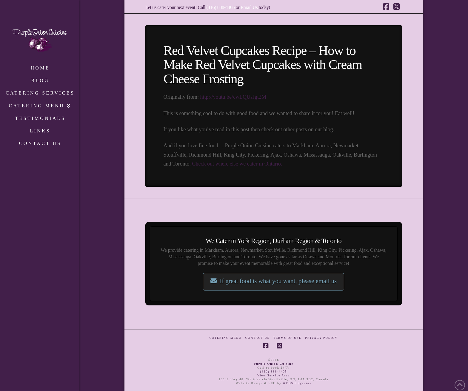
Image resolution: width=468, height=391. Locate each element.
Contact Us (257, 337)
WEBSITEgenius (297, 383)
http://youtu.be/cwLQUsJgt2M (233, 97)
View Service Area (273, 375)
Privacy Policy (321, 337)
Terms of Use (287, 337)
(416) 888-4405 (220, 7)
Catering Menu (225, 337)
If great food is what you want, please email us (273, 281)
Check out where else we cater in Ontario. (237, 164)
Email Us (249, 7)
